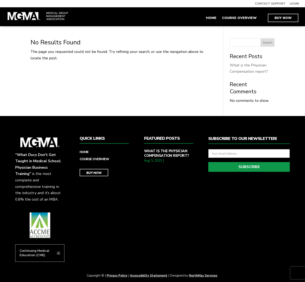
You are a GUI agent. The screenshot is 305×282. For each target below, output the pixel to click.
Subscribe (249, 166)
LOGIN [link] (294, 4)
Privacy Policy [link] (117, 275)
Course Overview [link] (239, 18)
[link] (38, 16)
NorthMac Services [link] (203, 275)
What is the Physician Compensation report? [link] (166, 153)
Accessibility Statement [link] (148, 275)
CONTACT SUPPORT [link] (270, 4)
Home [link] (211, 18)
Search (267, 43)
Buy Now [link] (283, 18)
